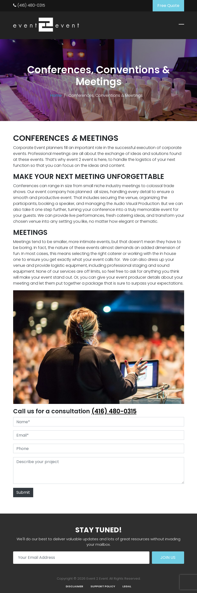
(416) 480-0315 (29, 5)
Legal (126, 586)
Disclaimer (74, 586)
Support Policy (102, 586)
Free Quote (168, 5)
